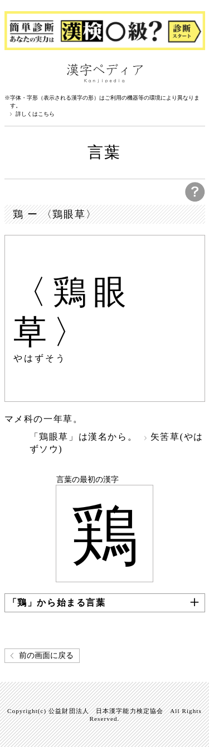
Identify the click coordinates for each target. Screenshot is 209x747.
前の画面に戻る (46, 655)
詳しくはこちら (35, 114)
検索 (194, 72)
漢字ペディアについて (15, 72)
